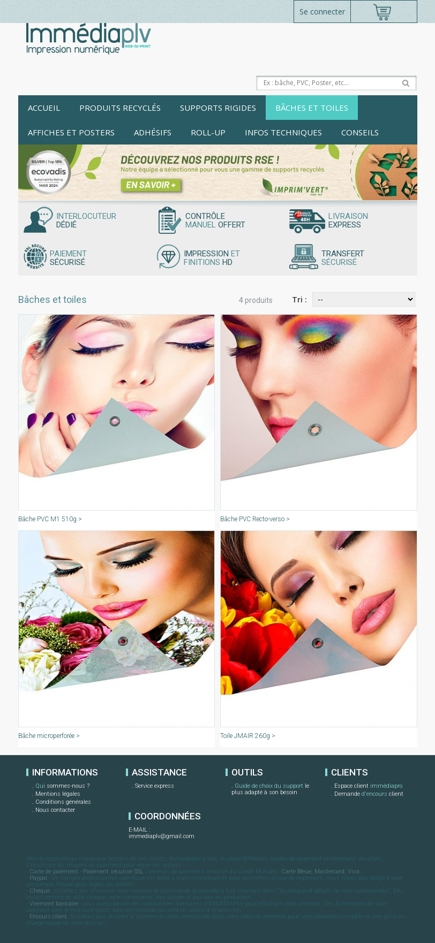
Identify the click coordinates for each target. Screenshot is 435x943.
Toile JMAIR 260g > (247, 736)
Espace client (368, 786)
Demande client (368, 794)
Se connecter (322, 11)
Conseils (360, 132)
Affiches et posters (71, 132)
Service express (154, 785)
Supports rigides (218, 107)
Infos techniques (283, 132)
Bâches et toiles (311, 107)
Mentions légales (57, 793)
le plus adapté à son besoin (270, 789)
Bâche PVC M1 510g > (50, 519)
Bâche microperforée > (49, 736)
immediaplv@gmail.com (161, 836)
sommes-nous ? (62, 786)
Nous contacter (55, 810)
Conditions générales (63, 801)
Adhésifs (152, 132)
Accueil (44, 107)
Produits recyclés (120, 107)
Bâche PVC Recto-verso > (255, 519)
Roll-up (208, 132)
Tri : (299, 299)
